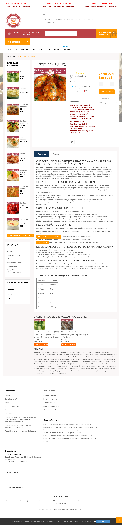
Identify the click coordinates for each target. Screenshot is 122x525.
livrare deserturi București (76, 501)
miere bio (95, 501)
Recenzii (58, 154)
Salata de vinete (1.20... (23, 172)
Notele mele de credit (51, 399)
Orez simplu (42, 242)
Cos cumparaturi (73, 19)
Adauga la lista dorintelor (110, 103)
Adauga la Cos (41, 345)
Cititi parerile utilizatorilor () (79, 77)
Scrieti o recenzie (77, 82)
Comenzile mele (49, 395)
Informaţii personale (51, 406)
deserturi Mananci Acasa (56, 501)
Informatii (14, 244)
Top (119, 519)
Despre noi (12, 266)
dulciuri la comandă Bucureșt (17, 501)
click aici (92, 521)
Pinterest (88, 91)
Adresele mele (49, 402)
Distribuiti (86, 87)
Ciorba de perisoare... (24, 106)
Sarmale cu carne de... (23, 156)
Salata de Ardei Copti (23, 205)
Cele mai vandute (13, 64)
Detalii (42, 154)
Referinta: (74, 102)
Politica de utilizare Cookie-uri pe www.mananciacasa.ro (18, 426)
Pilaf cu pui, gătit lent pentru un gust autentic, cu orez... (74, 336)
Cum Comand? (14, 255)
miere (88, 501)
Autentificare (49, 19)
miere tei (60, 503)
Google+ (76, 91)
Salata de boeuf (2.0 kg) (24, 123)
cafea (114, 501)
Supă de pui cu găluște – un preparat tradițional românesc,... (46, 336)
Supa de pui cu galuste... (23, 74)
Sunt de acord (103, 521)
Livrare (10, 252)
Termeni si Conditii (15, 262)
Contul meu (60, 19)
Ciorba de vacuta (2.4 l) (24, 189)
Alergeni (8, 413)
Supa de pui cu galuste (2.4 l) (46, 332)
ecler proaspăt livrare (37, 501)
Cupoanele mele (50, 410)
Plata (10, 259)
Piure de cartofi (23, 89)
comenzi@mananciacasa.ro (16, 461)
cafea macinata (105, 501)
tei (65, 503)
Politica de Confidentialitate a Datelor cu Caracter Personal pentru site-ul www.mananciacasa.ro (20, 419)
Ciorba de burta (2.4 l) (24, 221)
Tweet (75, 87)
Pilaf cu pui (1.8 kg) (69, 332)
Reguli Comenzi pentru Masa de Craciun (17, 271)
